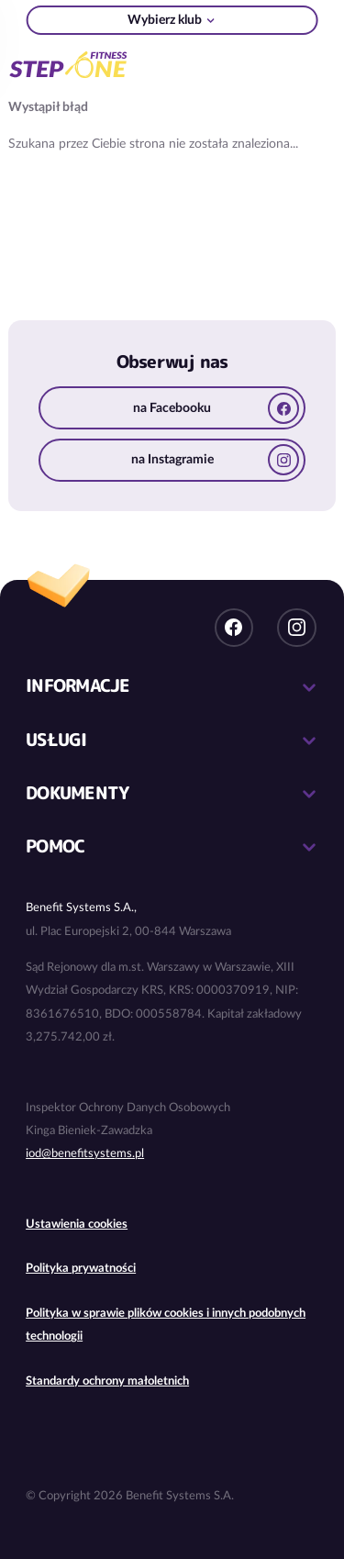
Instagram (296, 627)
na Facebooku (216, 408)
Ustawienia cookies (77, 1224)
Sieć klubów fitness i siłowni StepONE (68, 62)
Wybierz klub (165, 20)
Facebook (234, 627)
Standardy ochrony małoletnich (107, 1381)
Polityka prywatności (81, 1269)
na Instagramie (215, 459)
